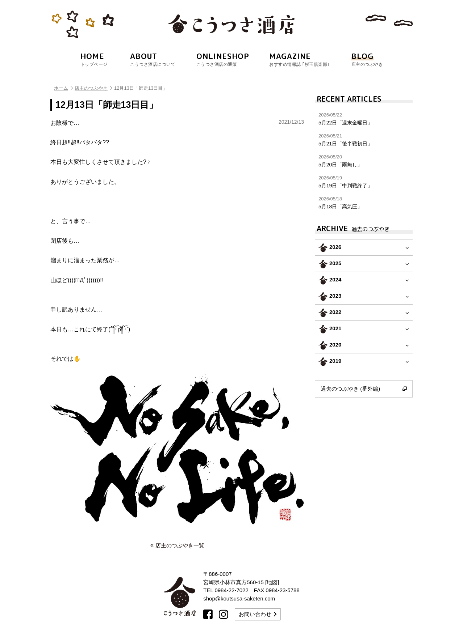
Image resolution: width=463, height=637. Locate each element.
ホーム (63, 88)
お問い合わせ (257, 614)
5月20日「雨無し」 (363, 160)
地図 (272, 582)
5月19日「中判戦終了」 (363, 181)
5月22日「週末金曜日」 (363, 119)
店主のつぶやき (93, 88)
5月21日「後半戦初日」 (363, 139)
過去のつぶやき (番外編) (364, 389)
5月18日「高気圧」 (363, 202)
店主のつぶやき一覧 (177, 545)
